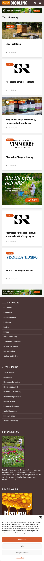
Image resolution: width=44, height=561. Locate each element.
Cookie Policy (21, 558)
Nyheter (9, 64)
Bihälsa (6, 332)
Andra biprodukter (10, 411)
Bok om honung (9, 416)
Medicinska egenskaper (12, 397)
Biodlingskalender (10, 317)
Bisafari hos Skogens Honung (20, 270)
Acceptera (22, 540)
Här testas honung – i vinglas (20, 81)
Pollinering (7, 322)
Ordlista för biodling (11, 356)
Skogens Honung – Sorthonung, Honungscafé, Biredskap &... (21, 121)
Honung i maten (9, 401)
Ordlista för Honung (11, 421)
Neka (22, 546)
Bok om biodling (9, 351)
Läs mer (14, 479)
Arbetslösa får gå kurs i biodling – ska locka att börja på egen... (21, 234)
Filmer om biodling (10, 337)
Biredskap (10, 26)
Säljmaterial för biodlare (12, 342)
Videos (21, 102)
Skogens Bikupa (13, 44)
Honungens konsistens (12, 382)
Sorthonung (8, 377)
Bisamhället (8, 313)
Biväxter (7, 327)
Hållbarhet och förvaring (12, 392)
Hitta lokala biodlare (11, 346)
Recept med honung (11, 406)
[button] (40, 518)
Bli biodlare (8, 308)
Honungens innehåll (11, 387)
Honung (13, 102)
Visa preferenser (22, 553)
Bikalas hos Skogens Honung (19, 157)
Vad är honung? (9, 372)
